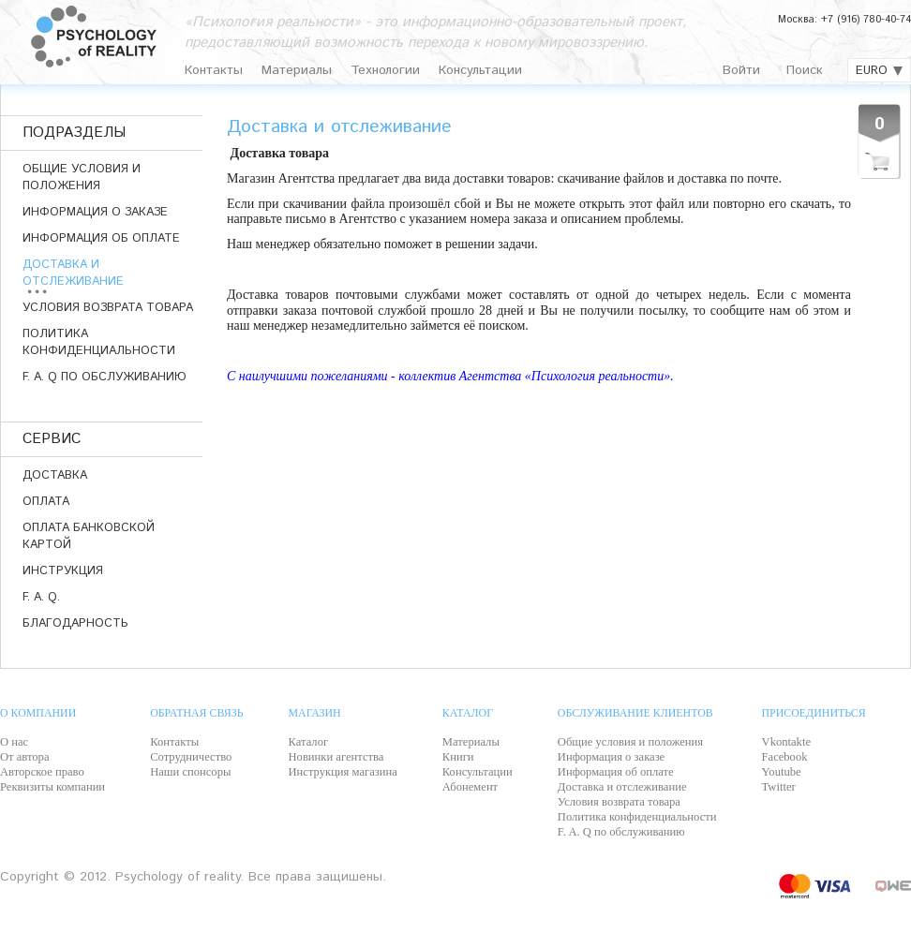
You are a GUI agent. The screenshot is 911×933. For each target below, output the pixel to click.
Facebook (785, 756)
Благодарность (75, 623)
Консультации (480, 70)
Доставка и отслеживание (73, 272)
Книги (458, 756)
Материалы (296, 70)
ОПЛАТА (45, 501)
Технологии (385, 70)
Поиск (804, 70)
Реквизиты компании (52, 786)
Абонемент (470, 786)
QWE (893, 886)
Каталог (309, 741)
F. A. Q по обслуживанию (104, 376)
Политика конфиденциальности (98, 342)
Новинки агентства (336, 756)
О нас (14, 741)
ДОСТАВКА (54, 474)
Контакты (214, 70)
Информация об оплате (101, 238)
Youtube (781, 771)
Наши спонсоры (190, 771)
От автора (25, 756)
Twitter (779, 786)
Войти (741, 70)
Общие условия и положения (81, 177)
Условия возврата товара (107, 307)
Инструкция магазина (343, 771)
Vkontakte (786, 741)
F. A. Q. (41, 596)
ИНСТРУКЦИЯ (62, 570)
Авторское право (42, 771)
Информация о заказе (95, 211)
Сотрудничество (190, 756)
